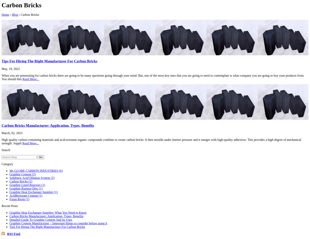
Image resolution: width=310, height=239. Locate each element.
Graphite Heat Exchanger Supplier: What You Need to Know (48, 212)
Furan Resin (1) (19, 199)
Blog (15, 14)
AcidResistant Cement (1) (25, 195)
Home (5, 14)
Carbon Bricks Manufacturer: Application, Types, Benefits (48, 125)
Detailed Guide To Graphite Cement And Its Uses (40, 219)
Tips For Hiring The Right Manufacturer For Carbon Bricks (49, 61)
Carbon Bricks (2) (20, 181)
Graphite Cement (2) (22, 174)
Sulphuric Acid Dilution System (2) (32, 178)
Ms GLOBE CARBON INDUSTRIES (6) (35, 170)
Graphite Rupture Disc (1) (26, 188)
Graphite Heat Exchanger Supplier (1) (33, 192)
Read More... (31, 79)
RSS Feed (13, 234)
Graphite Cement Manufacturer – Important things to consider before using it (58, 223)
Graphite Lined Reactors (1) (27, 185)
